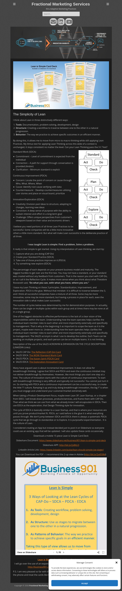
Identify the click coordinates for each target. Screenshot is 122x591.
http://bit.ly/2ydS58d (94, 454)
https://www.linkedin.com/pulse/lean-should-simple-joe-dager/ (72, 449)
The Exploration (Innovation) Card (46, 361)
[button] (116, 562)
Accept (84, 583)
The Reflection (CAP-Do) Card (46, 352)
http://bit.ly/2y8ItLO (69, 445)
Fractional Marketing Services (61, 4)
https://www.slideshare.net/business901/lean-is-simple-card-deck (72, 440)
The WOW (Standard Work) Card (45, 355)
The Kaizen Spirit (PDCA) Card (44, 358)
